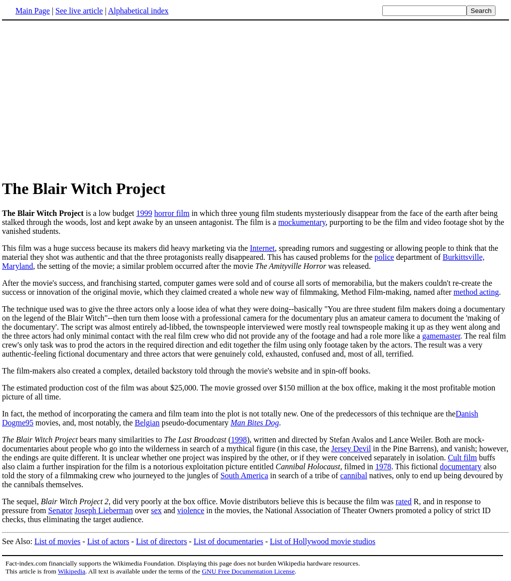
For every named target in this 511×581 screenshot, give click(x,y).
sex (156, 510)
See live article (79, 10)
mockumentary (301, 222)
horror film (172, 213)
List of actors (108, 541)
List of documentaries (228, 541)
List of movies (57, 541)
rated (404, 501)
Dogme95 (17, 422)
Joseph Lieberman (103, 510)
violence (190, 510)
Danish (467, 413)
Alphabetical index (138, 10)
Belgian (147, 422)
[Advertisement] (86, 99)
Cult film (462, 457)
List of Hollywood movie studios (323, 541)
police (384, 257)
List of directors (161, 541)
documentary (461, 466)
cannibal (353, 475)
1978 (383, 466)
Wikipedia (71, 571)
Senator (60, 510)
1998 (239, 439)
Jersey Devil (351, 448)
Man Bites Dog (255, 422)
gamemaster (441, 336)
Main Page (32, 10)
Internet (262, 248)
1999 (144, 213)
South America (244, 475)
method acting (476, 292)
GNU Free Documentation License (248, 571)
